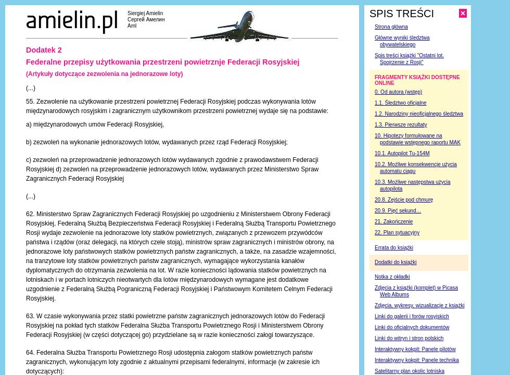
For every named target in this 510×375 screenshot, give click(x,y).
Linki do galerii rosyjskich (412, 316)
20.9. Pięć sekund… (398, 211)
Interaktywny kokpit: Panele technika (417, 360)
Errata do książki (394, 248)
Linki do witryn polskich (409, 338)
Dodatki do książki (396, 262)
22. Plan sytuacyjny (397, 232)
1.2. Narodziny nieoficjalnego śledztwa (419, 114)
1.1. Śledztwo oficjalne (401, 103)
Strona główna (391, 27)
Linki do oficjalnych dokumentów (412, 327)
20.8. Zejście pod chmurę (404, 200)
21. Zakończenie (394, 221)
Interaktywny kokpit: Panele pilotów (415, 349)
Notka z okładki (392, 277)
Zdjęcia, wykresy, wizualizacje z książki (420, 305)
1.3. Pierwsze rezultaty (401, 125)
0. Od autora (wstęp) (398, 92)
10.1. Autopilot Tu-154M (402, 153)
